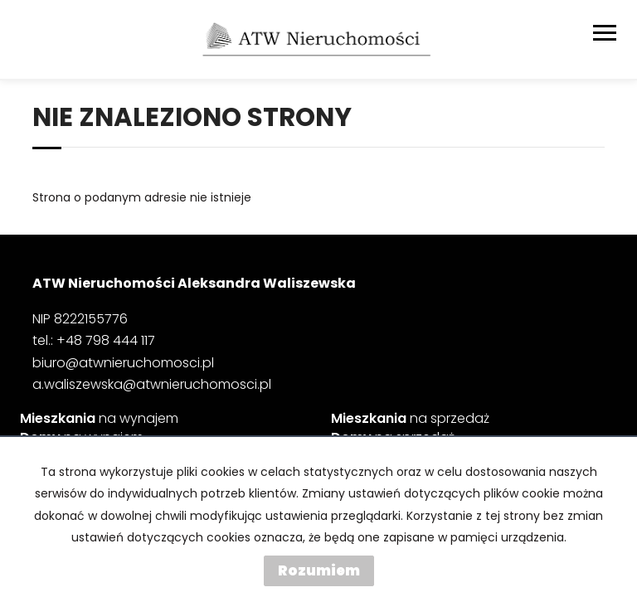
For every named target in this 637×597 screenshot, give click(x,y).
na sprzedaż (410, 419)
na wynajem (99, 419)
